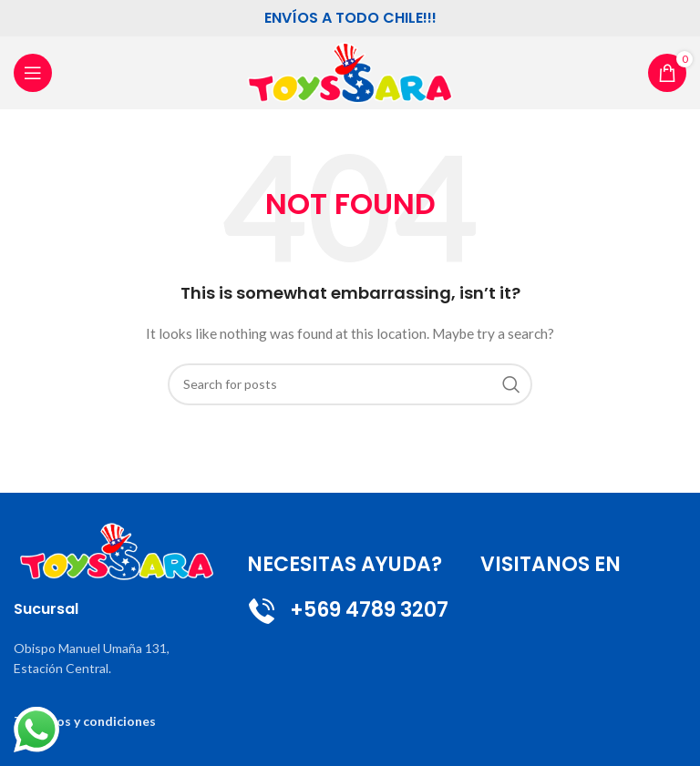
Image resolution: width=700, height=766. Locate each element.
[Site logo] (350, 71)
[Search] (350, 384)
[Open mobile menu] (33, 73)
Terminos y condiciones (85, 721)
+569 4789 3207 (347, 610)
